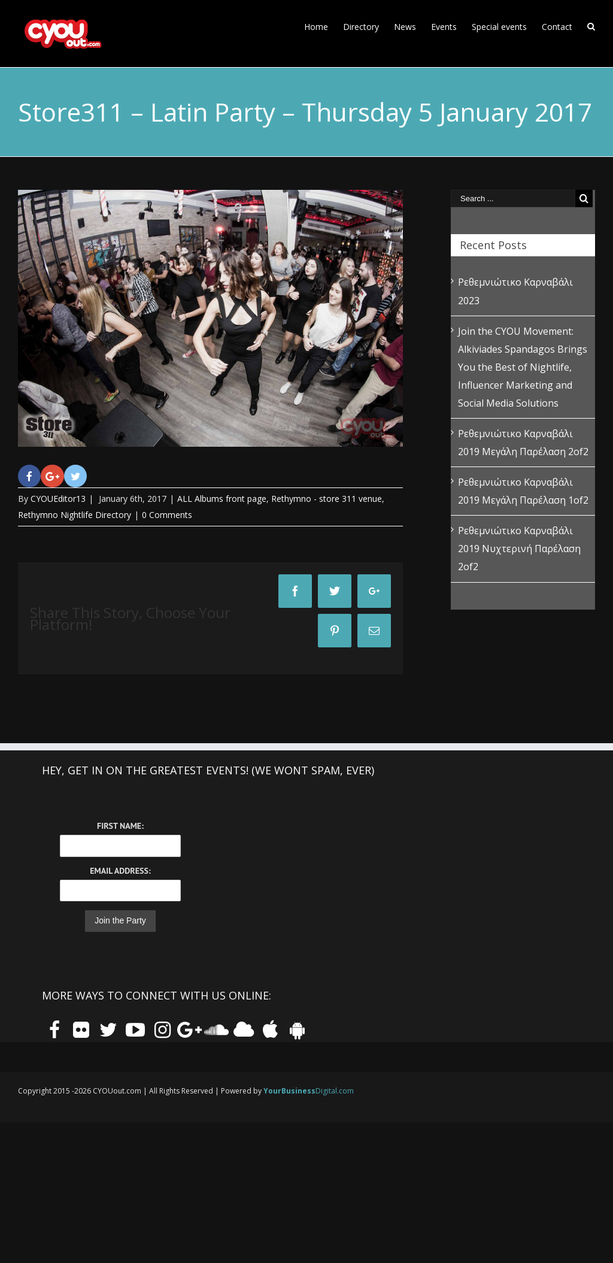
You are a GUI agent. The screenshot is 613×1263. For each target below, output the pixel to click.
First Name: (120, 825)
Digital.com (308, 1091)
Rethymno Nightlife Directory (74, 514)
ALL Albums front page (221, 498)
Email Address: (120, 870)
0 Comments (167, 514)
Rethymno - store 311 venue (326, 498)
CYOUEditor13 (58, 498)
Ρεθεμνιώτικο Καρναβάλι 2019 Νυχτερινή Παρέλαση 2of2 (519, 548)
